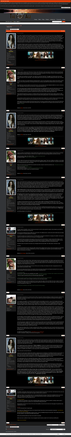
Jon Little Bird (10, 304)
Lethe (39, 146)
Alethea (41, 146)
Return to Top (13, 434)
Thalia (10, 49)
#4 (63, 150)
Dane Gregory (10, 234)
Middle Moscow (12, 25)
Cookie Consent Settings (38, 434)
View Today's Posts (62, 23)
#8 (63, 294)
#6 (63, 227)
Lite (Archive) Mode (18, 434)
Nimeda (39, 145)
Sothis (36, 146)
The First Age (8, 25)
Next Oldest (9, 424)
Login (15, 21)
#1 (63, 33)
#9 (63, 337)
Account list (59, 19)
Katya (10, 82)
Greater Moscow (18, 25)
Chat (43, 19)
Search (47, 19)
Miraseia (44, 146)
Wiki (40, 19)
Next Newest (13, 424)
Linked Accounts (9, 174)
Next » (18, 29)
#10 (63, 389)
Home (36, 19)
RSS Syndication (31, 434)
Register (17, 21)
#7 (63, 258)
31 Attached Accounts (10, 144)
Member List (53, 19)
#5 (63, 179)
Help (64, 19)
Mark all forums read (25, 434)
